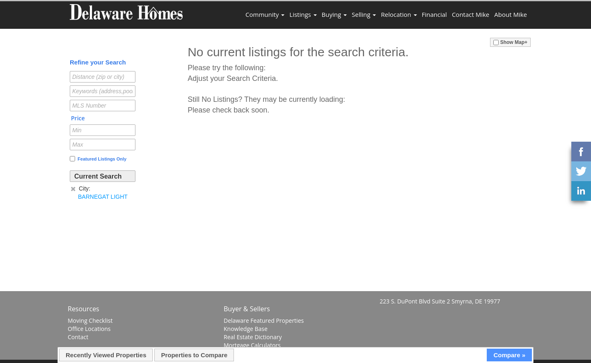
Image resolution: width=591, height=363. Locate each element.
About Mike (510, 14)
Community (264, 14)
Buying (334, 14)
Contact (78, 337)
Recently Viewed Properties (106, 355)
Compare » (509, 355)
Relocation (399, 14)
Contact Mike (470, 14)
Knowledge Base (246, 329)
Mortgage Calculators (252, 345)
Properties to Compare (194, 355)
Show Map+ (510, 42)
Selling (364, 14)
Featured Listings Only (98, 158)
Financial (434, 14)
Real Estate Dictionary (253, 337)
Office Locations (89, 329)
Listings (302, 14)
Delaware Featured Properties (264, 320)
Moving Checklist (90, 320)
